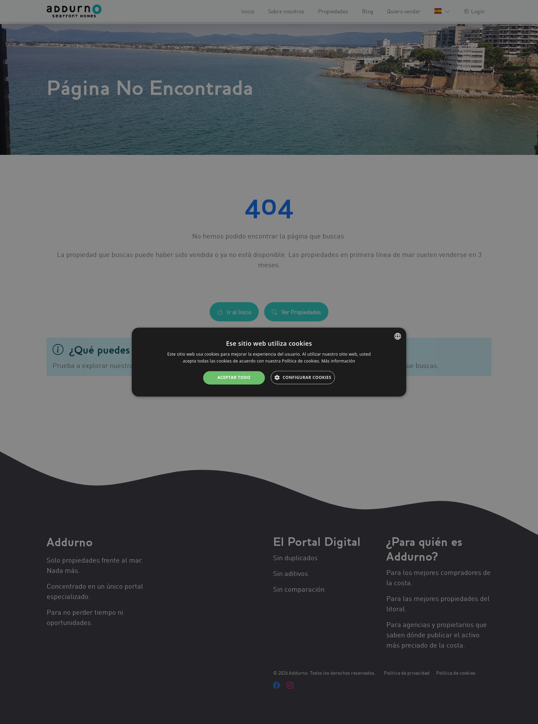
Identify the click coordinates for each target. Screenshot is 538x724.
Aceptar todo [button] (233, 378)
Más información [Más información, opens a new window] (338, 361)
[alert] (269, 362)
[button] (302, 378)
